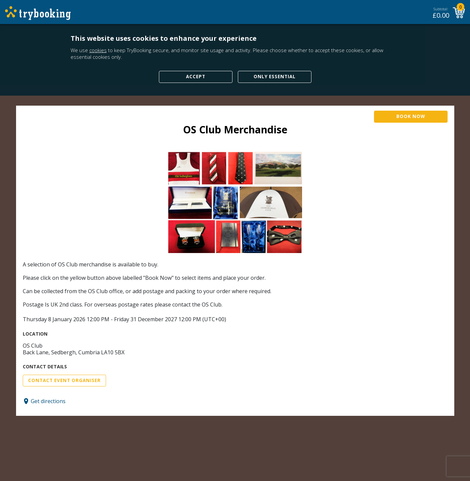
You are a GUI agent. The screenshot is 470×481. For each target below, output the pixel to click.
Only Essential (275, 77)
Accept (195, 77)
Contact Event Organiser (64, 380)
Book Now (410, 116)
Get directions (48, 401)
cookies (98, 50)
